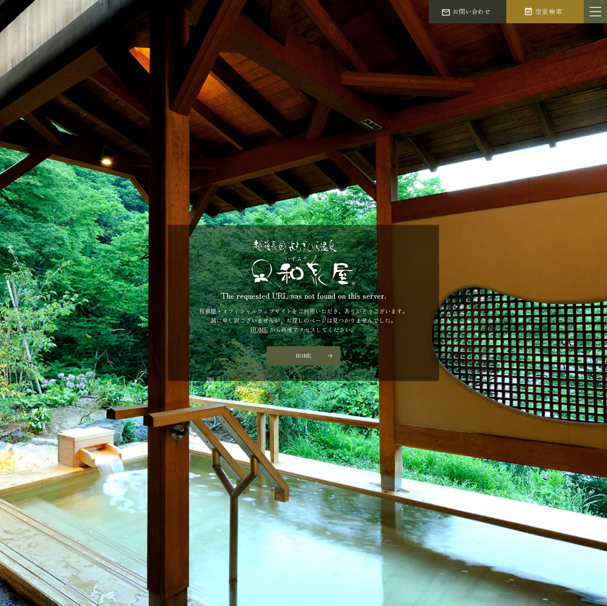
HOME (259, 330)
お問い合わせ (471, 11)
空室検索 (548, 11)
